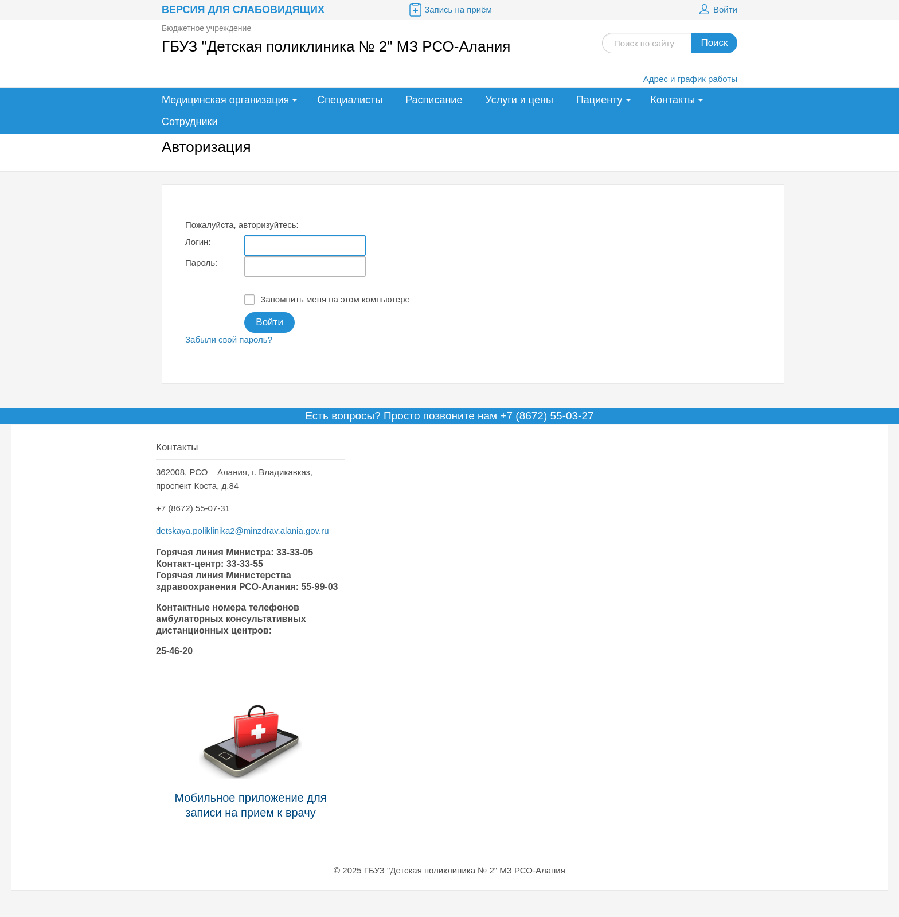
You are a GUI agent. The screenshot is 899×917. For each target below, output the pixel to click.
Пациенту (599, 100)
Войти (716, 9)
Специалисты (349, 100)
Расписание (433, 100)
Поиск (714, 42)
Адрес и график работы (690, 79)
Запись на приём (449, 9)
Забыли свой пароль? (228, 339)
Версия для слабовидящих (243, 9)
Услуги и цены (519, 100)
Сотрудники (190, 121)
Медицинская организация (225, 100)
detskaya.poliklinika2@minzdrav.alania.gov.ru (242, 530)
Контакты (673, 100)
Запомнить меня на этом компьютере (327, 299)
